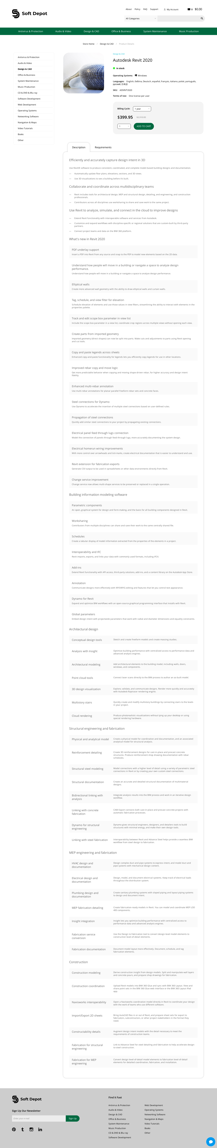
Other (21, 140)
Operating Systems (27, 110)
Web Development (27, 104)
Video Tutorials (25, 128)
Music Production (189, 31)
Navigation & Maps (27, 122)
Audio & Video (63, 31)
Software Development (29, 98)
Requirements (103, 147)
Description (78, 147)
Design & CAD (91, 31)
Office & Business (121, 31)
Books (21, 134)
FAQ (145, 9)
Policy (137, 9)
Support (154, 9)
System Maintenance (155, 31)
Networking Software (28, 116)
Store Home (89, 43)
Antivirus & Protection (30, 31)
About (129, 9)
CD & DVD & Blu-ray (27, 92)
